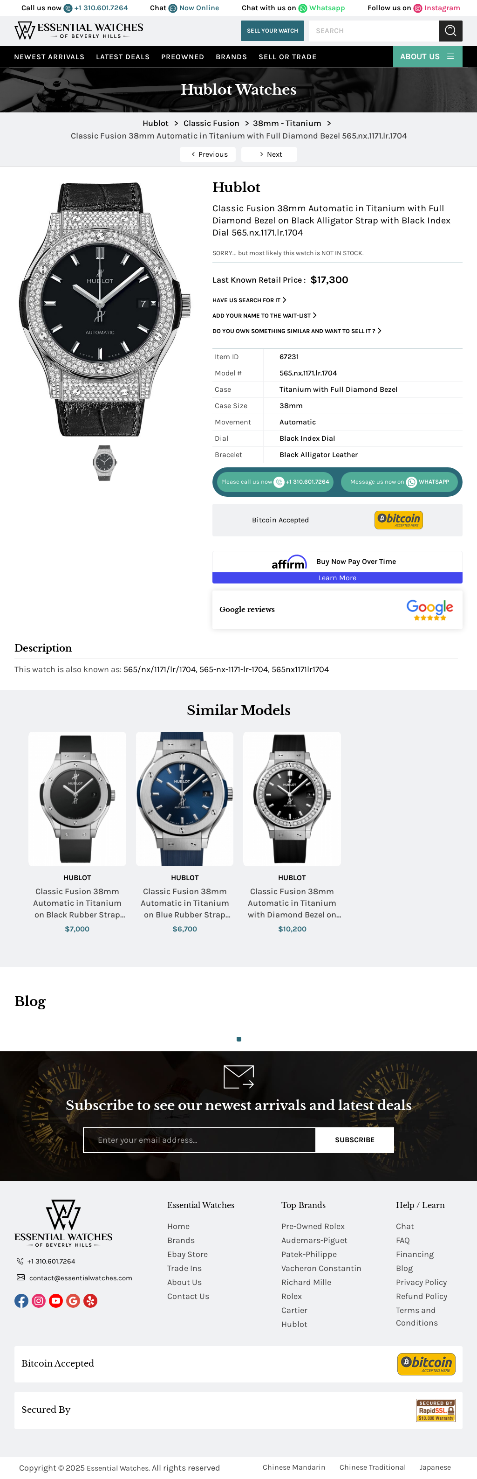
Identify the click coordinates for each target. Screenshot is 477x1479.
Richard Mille (306, 1282)
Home (178, 1226)
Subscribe (355, 1139)
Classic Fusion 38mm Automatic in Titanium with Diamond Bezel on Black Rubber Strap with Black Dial (292, 903)
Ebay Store (187, 1254)
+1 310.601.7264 (95, 7)
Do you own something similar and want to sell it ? (297, 331)
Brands (231, 56)
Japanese (435, 1467)
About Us (428, 56)
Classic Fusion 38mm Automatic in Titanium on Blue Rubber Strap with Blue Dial (185, 903)
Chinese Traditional (373, 1467)
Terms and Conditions (417, 1316)
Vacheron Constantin (321, 1268)
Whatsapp (321, 7)
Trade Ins (184, 1268)
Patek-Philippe (309, 1254)
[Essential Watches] (78, 31)
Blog (404, 1268)
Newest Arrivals (49, 56)
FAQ (403, 1240)
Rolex (291, 1296)
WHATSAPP (399, 482)
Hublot (77, 877)
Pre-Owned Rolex (313, 1226)
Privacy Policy (421, 1282)
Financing (415, 1254)
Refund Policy (421, 1296)
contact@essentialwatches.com (74, 1277)
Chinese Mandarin (294, 1467)
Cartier (294, 1310)
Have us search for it (249, 300)
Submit (451, 31)
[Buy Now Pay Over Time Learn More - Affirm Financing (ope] (337, 567)
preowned (182, 56)
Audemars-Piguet (314, 1240)
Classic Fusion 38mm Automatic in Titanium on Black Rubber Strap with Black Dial (77, 903)
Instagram (436, 7)
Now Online (193, 7)
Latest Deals (123, 56)
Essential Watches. (118, 1468)
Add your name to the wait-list (264, 315)
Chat (405, 1226)
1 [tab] (239, 1039)
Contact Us (188, 1296)
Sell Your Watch (272, 30)
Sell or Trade (288, 56)
